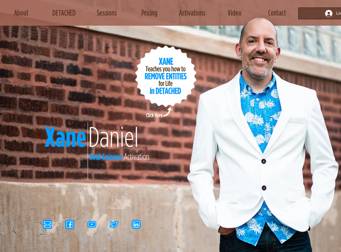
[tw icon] (114, 224)
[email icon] (47, 224)
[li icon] (136, 224)
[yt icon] (91, 224)
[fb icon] (69, 224)
